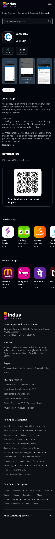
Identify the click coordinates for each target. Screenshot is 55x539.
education (9, 90)
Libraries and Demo (30, 448)
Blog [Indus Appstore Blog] (47, 368)
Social (32, 465)
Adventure (17, 490)
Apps (12, 13)
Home (4, 13)
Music (39, 495)
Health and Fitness (28, 443)
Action (6, 490)
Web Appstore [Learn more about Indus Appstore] (10, 368)
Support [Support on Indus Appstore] (39, 368)
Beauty (42, 426)
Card (47, 490)
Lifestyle (7, 452)
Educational (28, 495)
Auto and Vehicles (27, 426)
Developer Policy (35, 403)
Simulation (41, 499)
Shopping (21, 465)
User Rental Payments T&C (17, 393)
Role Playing (28, 499)
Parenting (8, 461)
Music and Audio (11, 457)
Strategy (16, 504)
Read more (8, 145)
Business (29, 430)
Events (22, 439)
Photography (38, 461)
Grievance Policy (26, 407)
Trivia (26, 504)
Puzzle (6, 499)
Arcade (29, 490)
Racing (15, 499)
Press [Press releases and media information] (6, 372)
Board (38, 490)
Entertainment (9, 439)
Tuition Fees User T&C (14, 403)
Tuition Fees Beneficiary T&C (17, 398)
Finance (32, 439)
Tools (6, 470)
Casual (16, 495)
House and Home (11, 448)
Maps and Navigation (24, 452)
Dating (23, 435)
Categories (22, 13)
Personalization (22, 461)
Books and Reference (12, 430)
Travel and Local (19, 470)
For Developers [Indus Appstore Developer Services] (26, 368)
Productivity (8, 465)
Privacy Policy (10, 407)
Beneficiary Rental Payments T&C (20, 389)
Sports (42, 465)
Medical (40, 452)
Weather (30, 474)
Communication (10, 435)
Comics (40, 430)
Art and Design (10, 426)
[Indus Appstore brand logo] (14, 5)
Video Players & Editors (13, 474)
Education (34, 13)
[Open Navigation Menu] (49, 4)
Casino (6, 495)
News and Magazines (31, 457)
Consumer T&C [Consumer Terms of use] (11, 384)
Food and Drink (10, 443)
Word (35, 504)
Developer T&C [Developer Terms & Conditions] (27, 384)
